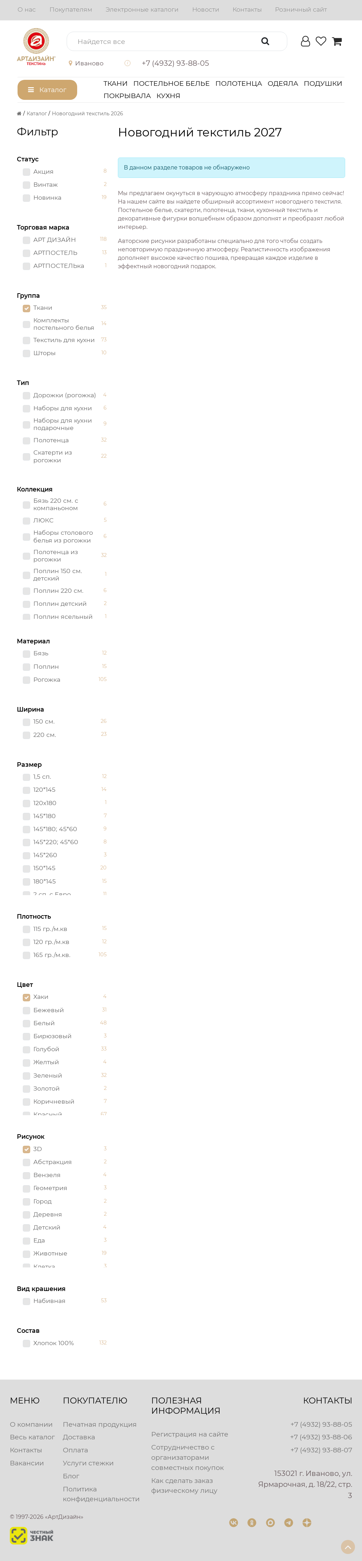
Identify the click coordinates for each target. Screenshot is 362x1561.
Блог (71, 1476)
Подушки (323, 83)
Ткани (115, 83)
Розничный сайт (301, 9)
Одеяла (283, 83)
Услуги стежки (88, 1463)
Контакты (247, 9)
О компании (31, 1424)
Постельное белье (171, 83)
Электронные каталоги (142, 9)
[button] (91, 63)
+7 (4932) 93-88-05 (321, 1424)
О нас (27, 9)
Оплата (75, 1450)
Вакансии (27, 1463)
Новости (205, 9)
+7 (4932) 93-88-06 (321, 1437)
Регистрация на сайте (189, 1434)
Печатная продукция (100, 1424)
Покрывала (127, 95)
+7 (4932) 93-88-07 (321, 1450)
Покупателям (70, 9)
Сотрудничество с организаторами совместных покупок (187, 1457)
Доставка (79, 1437)
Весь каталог (32, 1437)
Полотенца (238, 83)
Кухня (168, 95)
